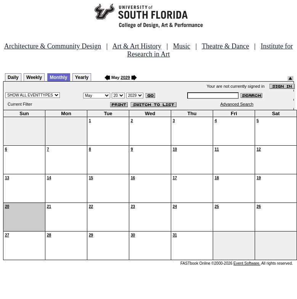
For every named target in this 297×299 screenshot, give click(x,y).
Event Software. (246, 263)
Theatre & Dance (225, 46)
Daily (13, 77)
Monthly (58, 77)
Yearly (81, 77)
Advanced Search (237, 104)
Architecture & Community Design (52, 46)
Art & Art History (137, 46)
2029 (125, 77)
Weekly (34, 77)
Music (181, 46)
